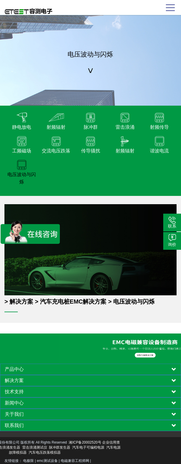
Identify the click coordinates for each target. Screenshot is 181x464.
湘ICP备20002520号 (56, 442)
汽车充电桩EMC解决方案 (73, 301)
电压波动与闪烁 (134, 301)
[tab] (90, 369)
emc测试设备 (47, 461)
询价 (172, 244)
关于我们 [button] (90, 414)
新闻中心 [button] (90, 403)
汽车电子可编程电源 (59, 447)
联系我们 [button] (90, 425)
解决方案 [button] (90, 380)
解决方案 (21, 301)
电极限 (28, 461)
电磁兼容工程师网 (75, 461)
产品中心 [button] (90, 369)
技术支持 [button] (90, 391)
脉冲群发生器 (30, 447)
